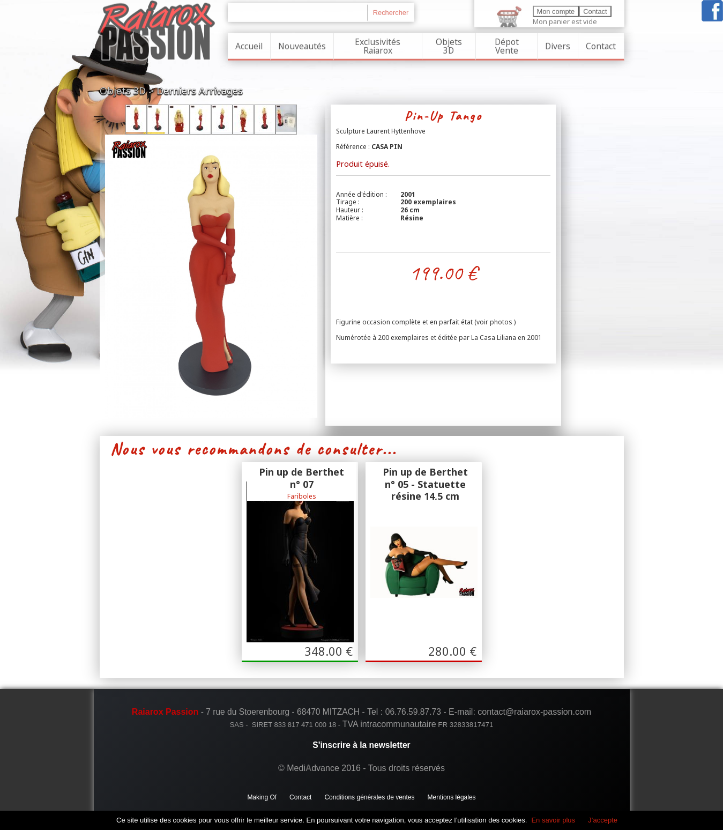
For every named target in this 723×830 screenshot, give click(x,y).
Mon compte (556, 10)
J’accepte (602, 820)
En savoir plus (553, 820)
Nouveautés (302, 45)
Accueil (249, 45)
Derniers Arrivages (199, 90)
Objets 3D (449, 45)
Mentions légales (452, 797)
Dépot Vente (507, 45)
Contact (601, 45)
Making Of (262, 797)
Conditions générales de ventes (369, 797)
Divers (557, 45)
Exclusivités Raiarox (377, 45)
